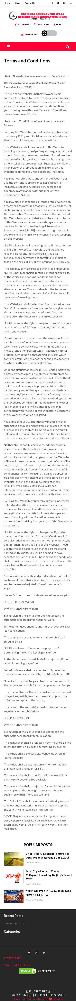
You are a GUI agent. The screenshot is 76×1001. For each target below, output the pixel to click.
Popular (41, 24)
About (17, 3)
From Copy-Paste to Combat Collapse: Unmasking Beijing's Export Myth (49, 875)
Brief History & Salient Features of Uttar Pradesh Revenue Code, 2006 (48, 855)
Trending (29, 34)
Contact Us (30, 3)
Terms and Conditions (17, 965)
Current (22, 24)
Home (7, 3)
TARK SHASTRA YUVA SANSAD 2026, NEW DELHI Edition (48, 893)
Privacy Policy (12, 957)
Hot (57, 24)
